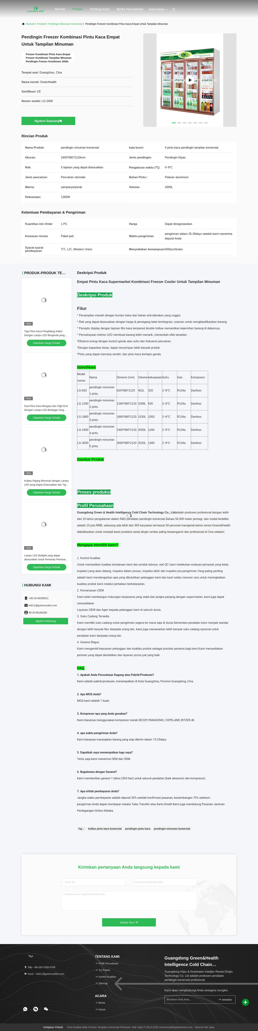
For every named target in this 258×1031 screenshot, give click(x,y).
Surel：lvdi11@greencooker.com (44, 973)
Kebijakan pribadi (53, 1027)
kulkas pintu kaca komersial (105, 828)
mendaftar (225, 999)
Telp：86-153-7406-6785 (39, 967)
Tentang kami (99, 9)
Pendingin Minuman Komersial (65, 23)
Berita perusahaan (130, 9)
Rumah (60, 9)
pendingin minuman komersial (172, 828)
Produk (77, 9)
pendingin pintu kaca (137, 828)
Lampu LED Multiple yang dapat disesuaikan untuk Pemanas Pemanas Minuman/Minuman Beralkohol (45, 559)
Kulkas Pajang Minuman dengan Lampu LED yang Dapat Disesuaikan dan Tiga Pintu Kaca (46, 484)
